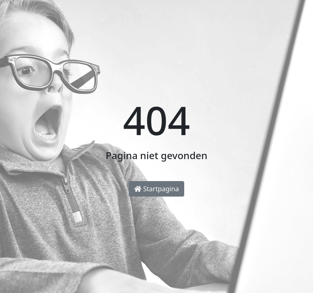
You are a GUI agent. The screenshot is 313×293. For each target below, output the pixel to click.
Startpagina (156, 188)
